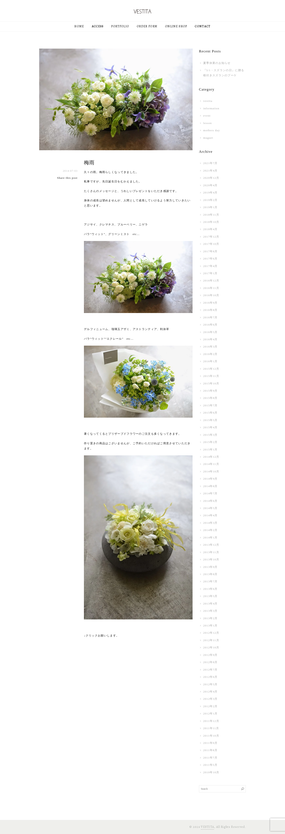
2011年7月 (210, 757)
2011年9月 (210, 743)
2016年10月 (211, 295)
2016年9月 (210, 302)
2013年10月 (211, 559)
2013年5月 (210, 596)
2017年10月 (211, 243)
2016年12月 (211, 280)
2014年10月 (211, 471)
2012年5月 (210, 684)
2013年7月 (210, 581)
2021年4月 (210, 170)
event (207, 115)
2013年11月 (211, 552)
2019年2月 (210, 200)
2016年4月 (210, 339)
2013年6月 (210, 588)
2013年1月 (210, 625)
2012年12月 (211, 632)
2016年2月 (210, 354)
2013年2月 (210, 618)
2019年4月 (210, 192)
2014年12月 (211, 456)
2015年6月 (210, 412)
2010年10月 (211, 772)
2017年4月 (210, 266)
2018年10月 (211, 222)
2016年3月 (210, 346)
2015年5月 (210, 420)
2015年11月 (211, 376)
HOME (79, 26)
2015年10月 (211, 383)
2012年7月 (210, 669)
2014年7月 (210, 493)
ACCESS (98, 26)
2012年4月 (210, 691)
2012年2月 (210, 706)
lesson (207, 123)
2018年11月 (211, 214)
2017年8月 (210, 251)
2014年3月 (210, 522)
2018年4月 (210, 229)
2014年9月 (210, 478)
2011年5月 (210, 764)
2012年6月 (210, 676)
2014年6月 (210, 500)
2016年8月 (210, 310)
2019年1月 (210, 207)
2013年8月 (210, 574)
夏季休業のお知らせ (217, 63)
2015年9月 (210, 390)
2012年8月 (210, 662)
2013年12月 (211, 544)
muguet (208, 137)
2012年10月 (211, 647)
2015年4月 (210, 427)
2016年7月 (210, 317)
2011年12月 (211, 721)
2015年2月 (210, 442)
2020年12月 (211, 177)
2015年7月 (210, 405)
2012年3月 (210, 698)
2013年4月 (210, 603)
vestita (207, 100)
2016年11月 (211, 288)
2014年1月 (210, 537)
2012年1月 (210, 713)
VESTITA (207, 827)
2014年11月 (211, 464)
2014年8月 (210, 486)
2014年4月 (210, 515)
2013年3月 (210, 610)
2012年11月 (211, 640)
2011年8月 (210, 750)
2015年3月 (210, 434)
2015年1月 (210, 449)
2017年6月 (210, 258)
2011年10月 (211, 735)
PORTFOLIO (120, 26)
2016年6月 (210, 324)
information (211, 108)
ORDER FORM (147, 26)
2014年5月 (210, 508)
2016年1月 (210, 361)
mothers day (211, 130)
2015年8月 (210, 398)
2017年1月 (210, 273)
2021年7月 (210, 163)
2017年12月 (211, 236)
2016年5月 (210, 332)
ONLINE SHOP (176, 26)
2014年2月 (210, 530)
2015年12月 (211, 368)
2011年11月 (211, 728)
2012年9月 (210, 655)
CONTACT (202, 26)
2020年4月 (210, 185)
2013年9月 (210, 567)
